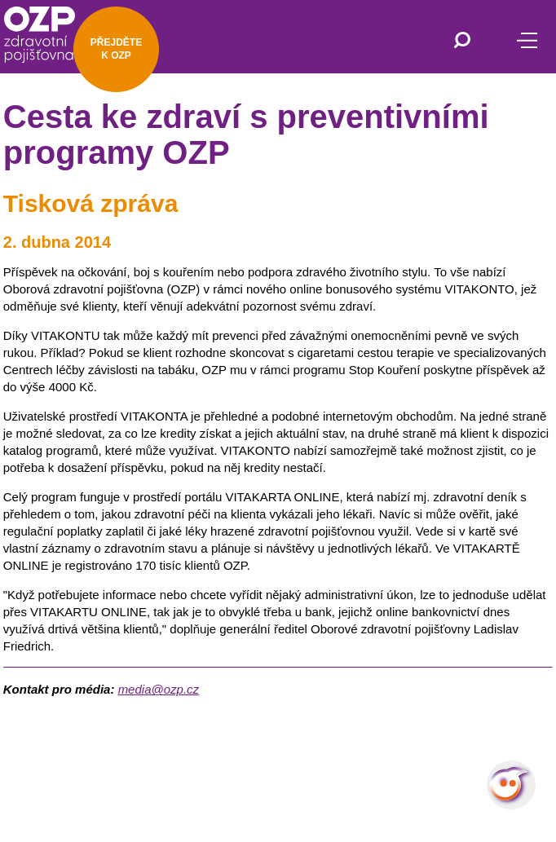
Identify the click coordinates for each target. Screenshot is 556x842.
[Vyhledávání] (462, 41)
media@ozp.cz (158, 689)
